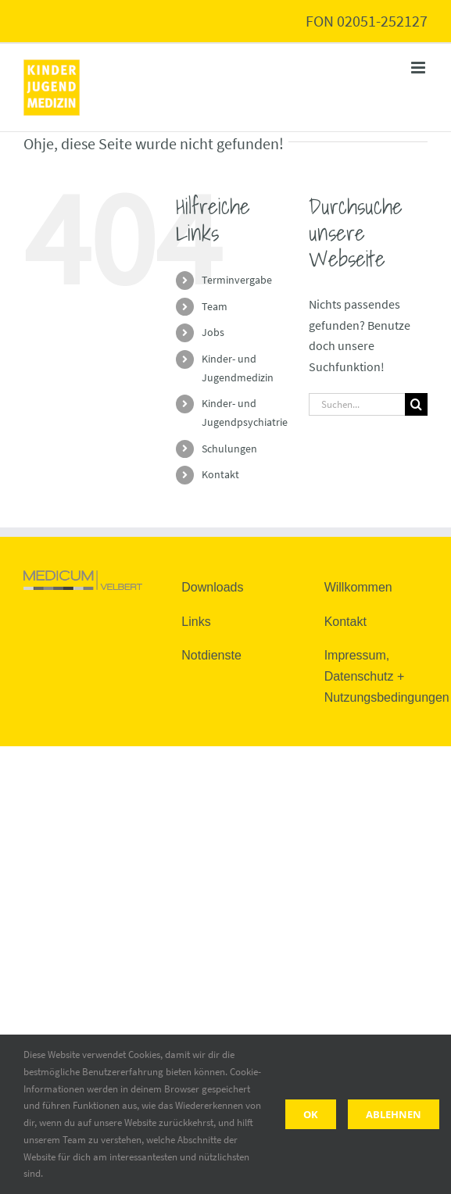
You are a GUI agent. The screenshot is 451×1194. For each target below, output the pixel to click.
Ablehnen (393, 1114)
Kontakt (220, 474)
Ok (310, 1114)
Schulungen (229, 448)
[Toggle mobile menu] (419, 67)
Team (214, 306)
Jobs (213, 332)
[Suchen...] (357, 404)
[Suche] (416, 404)
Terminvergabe (237, 280)
